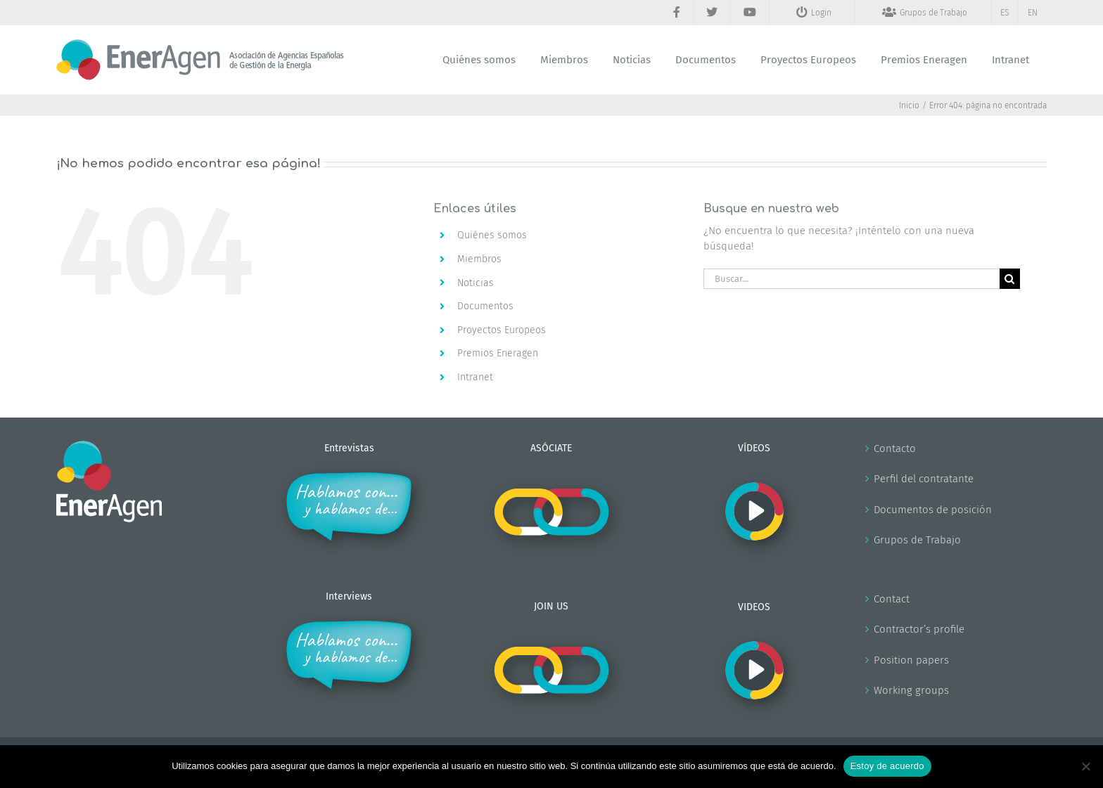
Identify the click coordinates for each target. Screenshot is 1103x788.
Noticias (475, 283)
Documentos (485, 306)
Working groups (911, 690)
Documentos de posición (933, 509)
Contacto (895, 448)
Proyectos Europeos (501, 330)
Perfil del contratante (924, 478)
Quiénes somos (492, 235)
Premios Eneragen (497, 353)
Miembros (479, 259)
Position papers (911, 660)
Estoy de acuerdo (887, 766)
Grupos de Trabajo (917, 540)
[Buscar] (1010, 279)
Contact (892, 599)
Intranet (475, 377)
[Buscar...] (851, 279)
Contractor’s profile (919, 629)
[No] (1085, 766)
